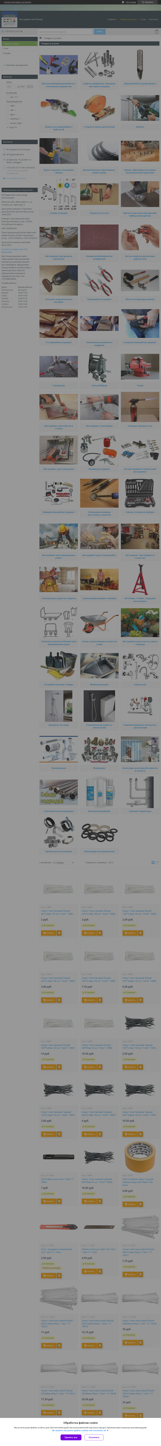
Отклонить (94, 1437)
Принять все (71, 1437)
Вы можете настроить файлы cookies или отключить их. (79, 1430)
